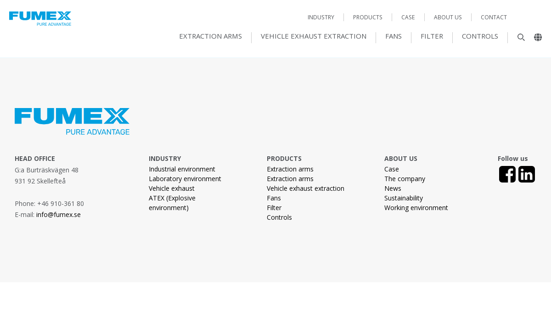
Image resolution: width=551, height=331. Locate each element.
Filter (432, 36)
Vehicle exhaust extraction (313, 36)
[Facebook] (507, 174)
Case (408, 17)
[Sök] (516, 39)
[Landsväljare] (534, 39)
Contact (494, 17)
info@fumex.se (58, 214)
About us (448, 17)
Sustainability (403, 198)
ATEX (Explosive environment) (172, 203)
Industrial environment (182, 169)
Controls (480, 36)
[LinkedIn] (526, 174)
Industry (321, 17)
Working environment (416, 207)
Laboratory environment (185, 178)
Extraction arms (210, 36)
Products (367, 17)
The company (404, 178)
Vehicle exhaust (172, 188)
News (392, 188)
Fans (393, 36)
